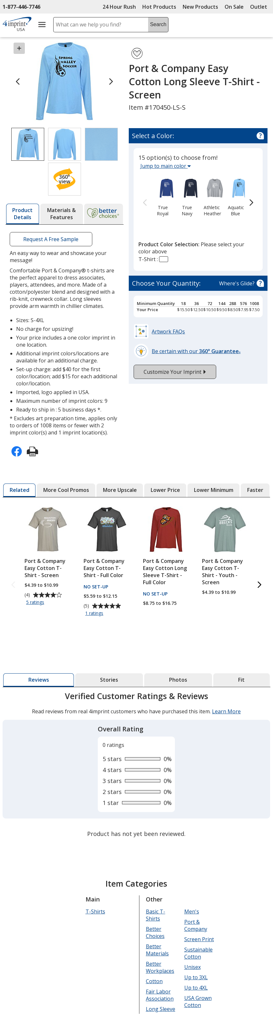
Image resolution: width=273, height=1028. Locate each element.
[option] (162, 197)
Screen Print (199, 939)
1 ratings (95, 613)
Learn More (226, 711)
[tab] (22, 214)
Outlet (260, 6)
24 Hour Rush (119, 6)
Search (158, 24)
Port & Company (195, 925)
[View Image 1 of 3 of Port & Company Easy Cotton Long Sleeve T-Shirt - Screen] (27, 144)
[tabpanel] (136, 765)
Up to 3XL (196, 977)
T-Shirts (95, 911)
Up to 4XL (196, 987)
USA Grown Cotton (198, 1001)
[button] (64, 179)
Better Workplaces (160, 967)
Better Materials (157, 950)
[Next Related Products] (259, 585)
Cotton (154, 981)
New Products (200, 6)
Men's (191, 911)
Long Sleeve (160, 1009)
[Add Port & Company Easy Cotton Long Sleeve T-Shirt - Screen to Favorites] (137, 53)
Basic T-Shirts (155, 915)
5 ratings (36, 602)
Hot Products (159, 6)
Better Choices (155, 932)
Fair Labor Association (160, 995)
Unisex (192, 967)
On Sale (234, 6)
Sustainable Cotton (198, 953)
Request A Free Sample (50, 239)
